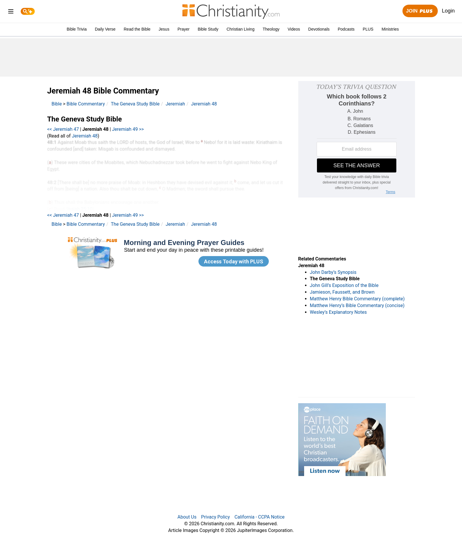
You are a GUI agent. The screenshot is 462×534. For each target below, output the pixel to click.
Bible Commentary (86, 104)
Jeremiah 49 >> (128, 129)
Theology (271, 29)
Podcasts (346, 29)
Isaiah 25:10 (80, 209)
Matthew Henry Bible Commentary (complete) (357, 299)
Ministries (390, 29)
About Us (186, 517)
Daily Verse (105, 29)
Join (420, 11)
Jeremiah (175, 104)
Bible (57, 104)
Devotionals (318, 29)
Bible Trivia (76, 29)
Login (448, 11)
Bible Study (208, 29)
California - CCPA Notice (259, 517)
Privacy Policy (215, 517)
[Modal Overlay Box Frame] (168, 253)
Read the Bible (137, 29)
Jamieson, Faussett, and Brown (342, 292)
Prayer (183, 29)
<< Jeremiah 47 (63, 129)
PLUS (368, 29)
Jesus (164, 29)
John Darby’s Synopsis (333, 272)
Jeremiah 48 (204, 104)
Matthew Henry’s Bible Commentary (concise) (357, 305)
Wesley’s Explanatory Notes (338, 312)
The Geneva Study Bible (135, 104)
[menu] (10, 12)
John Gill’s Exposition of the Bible (344, 285)
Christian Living (240, 29)
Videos (294, 29)
